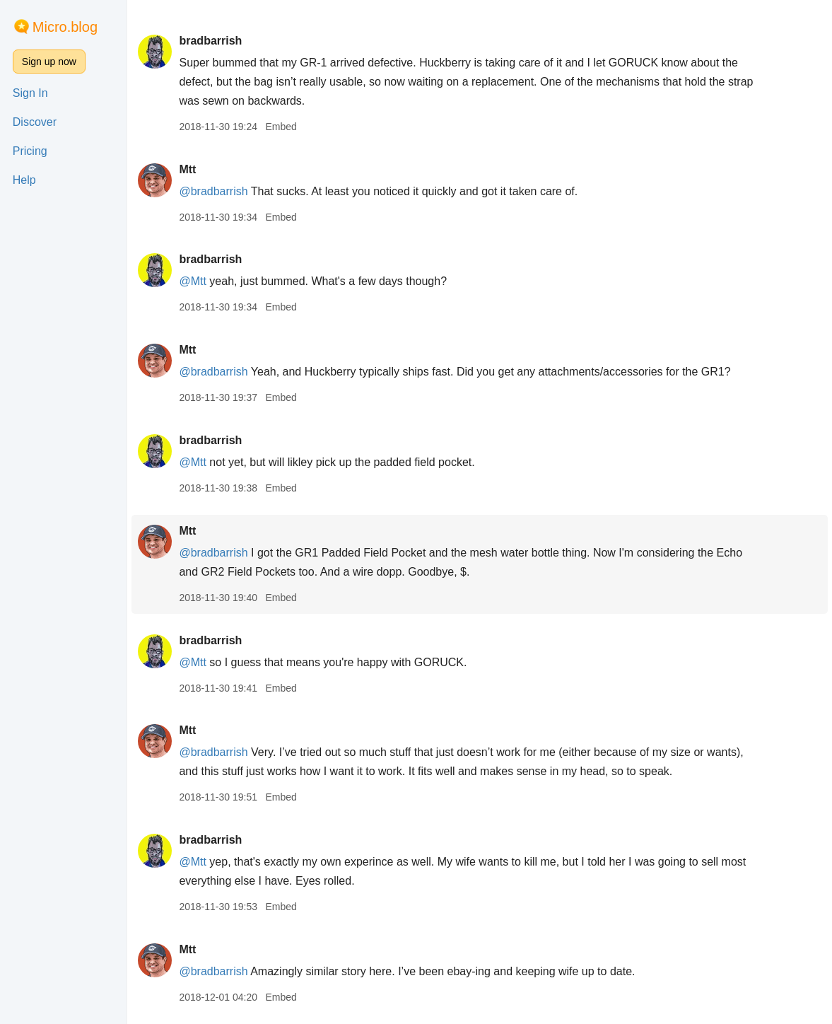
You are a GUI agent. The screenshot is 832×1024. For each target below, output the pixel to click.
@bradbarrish (213, 191)
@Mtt (192, 281)
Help (24, 180)
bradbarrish (210, 41)
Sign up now (49, 61)
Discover (35, 122)
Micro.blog (65, 27)
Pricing (30, 151)
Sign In (30, 93)
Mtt (187, 169)
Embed (280, 126)
